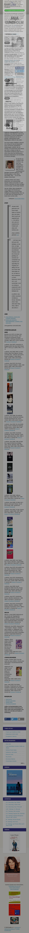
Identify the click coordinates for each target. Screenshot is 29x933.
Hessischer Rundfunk (11, 703)
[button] (19, 68)
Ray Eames (8, 756)
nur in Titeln (18, 26)
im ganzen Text (18, 25)
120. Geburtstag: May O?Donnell (14, 806)
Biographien (7, 34)
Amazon (12, 359)
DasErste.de (9, 699)
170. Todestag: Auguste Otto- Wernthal (15, 813)
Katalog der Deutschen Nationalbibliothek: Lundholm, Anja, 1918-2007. (14, 321)
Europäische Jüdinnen (11, 736)
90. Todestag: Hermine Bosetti (13, 819)
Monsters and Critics (11, 700)
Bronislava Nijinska (10, 759)
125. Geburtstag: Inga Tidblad (13, 802)
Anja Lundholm (15, 34)
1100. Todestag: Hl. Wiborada (13, 809)
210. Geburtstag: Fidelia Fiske (13, 804)
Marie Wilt (8, 744)
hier (17, 235)
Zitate (11, 60)
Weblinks (15, 60)
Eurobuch (8, 342)
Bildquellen (11, 61)
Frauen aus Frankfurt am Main (13, 732)
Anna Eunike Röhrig (19, 198)
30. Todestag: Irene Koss (12, 821)
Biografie (6, 60)
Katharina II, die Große (11, 752)
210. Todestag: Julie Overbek (13, 811)
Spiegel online (9, 702)
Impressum (17, 927)
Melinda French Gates (11, 750)
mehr (22, 763)
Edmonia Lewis (9, 754)
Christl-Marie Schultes (11, 761)
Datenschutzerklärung (9, 929)
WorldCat (14, 342)
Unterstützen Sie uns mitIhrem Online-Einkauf (14, 888)
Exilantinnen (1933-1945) (12, 734)
